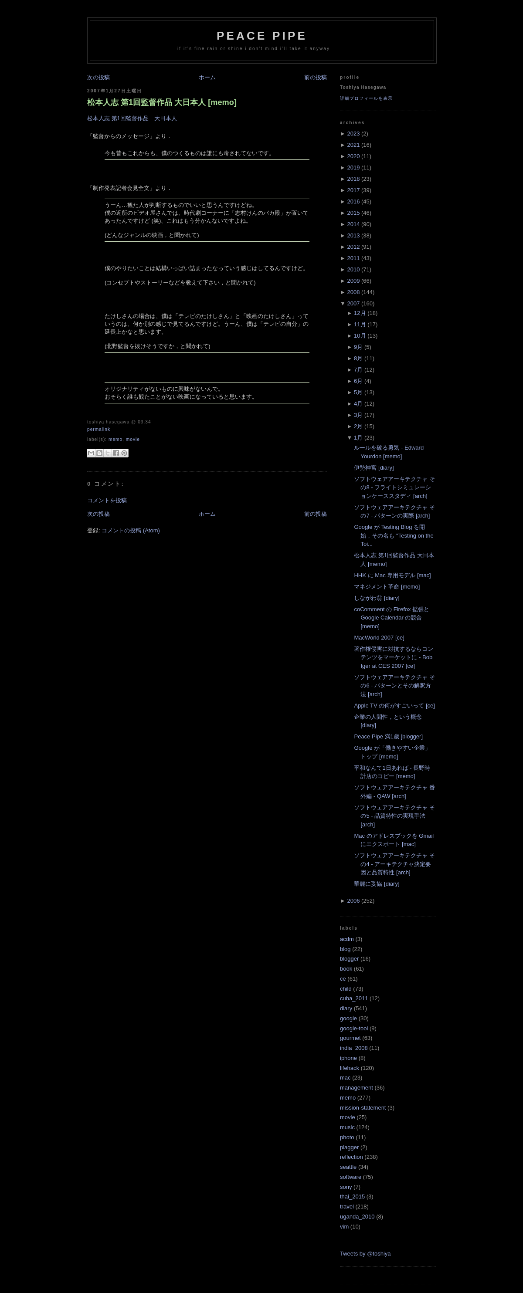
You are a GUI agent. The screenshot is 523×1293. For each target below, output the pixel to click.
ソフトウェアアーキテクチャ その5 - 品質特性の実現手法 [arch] (394, 816)
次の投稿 (98, 77)
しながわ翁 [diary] (376, 598)
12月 (360, 313)
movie (133, 439)
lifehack (349, 1068)
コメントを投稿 (107, 500)
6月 (358, 381)
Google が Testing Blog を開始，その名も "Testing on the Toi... (393, 535)
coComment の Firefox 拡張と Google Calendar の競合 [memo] (391, 618)
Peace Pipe (262, 35)
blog (345, 949)
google (348, 1018)
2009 (353, 281)
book (346, 968)
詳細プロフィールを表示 (366, 98)
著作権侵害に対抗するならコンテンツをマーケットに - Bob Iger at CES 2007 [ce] (393, 657)
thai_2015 (352, 1196)
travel (347, 1206)
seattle (348, 1167)
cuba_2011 (354, 998)
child (346, 988)
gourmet (350, 1038)
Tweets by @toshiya (365, 1253)
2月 (358, 426)
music (347, 1127)
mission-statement (363, 1107)
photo (347, 1137)
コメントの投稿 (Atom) (131, 530)
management (356, 1087)
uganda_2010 (357, 1216)
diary (346, 1008)
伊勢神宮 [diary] (374, 467)
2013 (353, 235)
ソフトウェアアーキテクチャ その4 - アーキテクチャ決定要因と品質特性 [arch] (394, 864)
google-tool (354, 1028)
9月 (358, 347)
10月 (360, 335)
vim (344, 1226)
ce (343, 978)
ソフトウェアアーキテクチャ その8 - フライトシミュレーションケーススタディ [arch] (394, 487)
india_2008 (354, 1048)
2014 (353, 224)
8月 (358, 358)
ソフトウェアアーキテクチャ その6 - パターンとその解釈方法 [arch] (394, 685)
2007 (353, 303)
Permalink (98, 429)
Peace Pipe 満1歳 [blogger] (388, 736)
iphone (348, 1058)
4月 (358, 403)
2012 (353, 247)
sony (346, 1187)
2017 (353, 190)
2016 (353, 201)
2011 (353, 258)
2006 (353, 900)
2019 (353, 167)
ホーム (207, 77)
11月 (360, 324)
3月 (358, 415)
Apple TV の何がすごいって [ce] (394, 705)
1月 (358, 437)
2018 (353, 179)
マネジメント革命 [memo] (387, 586)
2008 (353, 292)
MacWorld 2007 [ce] (379, 637)
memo (115, 439)
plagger (349, 1147)
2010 (353, 269)
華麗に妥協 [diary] (376, 883)
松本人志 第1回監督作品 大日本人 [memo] (162, 102)
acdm (347, 939)
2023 (353, 133)
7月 (358, 369)
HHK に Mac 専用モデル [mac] (392, 575)
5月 (358, 392)
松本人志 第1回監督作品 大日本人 (132, 118)
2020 (353, 156)
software (350, 1177)
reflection (351, 1157)
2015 (353, 213)
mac (345, 1077)
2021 (353, 145)
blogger (349, 958)
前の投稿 (315, 77)
